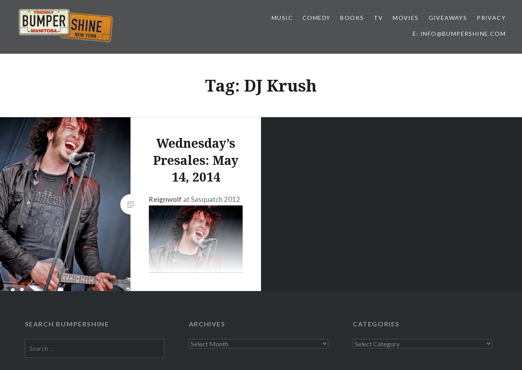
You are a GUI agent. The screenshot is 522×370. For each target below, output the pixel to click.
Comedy (316, 17)
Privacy (491, 17)
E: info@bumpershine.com (459, 33)
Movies (405, 17)
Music (282, 17)
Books (352, 17)
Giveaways (448, 17)
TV (378, 17)
